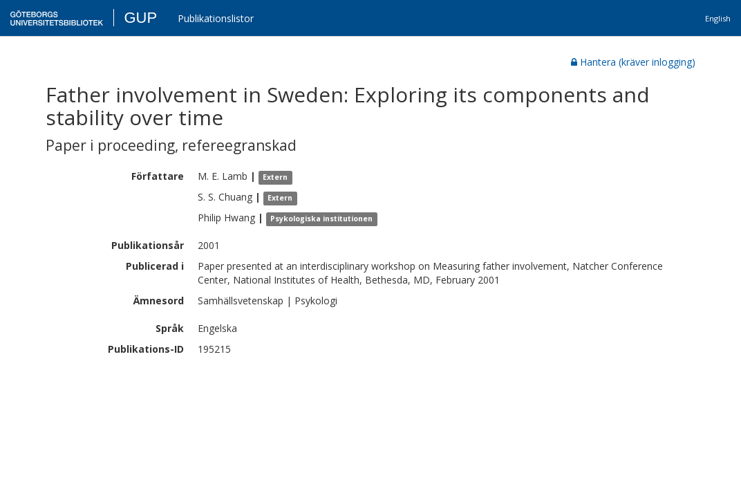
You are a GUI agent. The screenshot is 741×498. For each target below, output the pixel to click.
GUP (140, 17)
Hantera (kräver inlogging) (633, 61)
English (718, 18)
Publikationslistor (216, 18)
